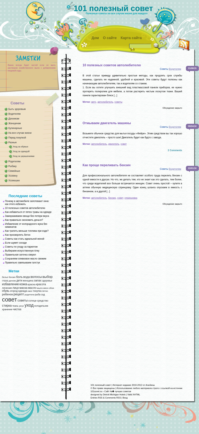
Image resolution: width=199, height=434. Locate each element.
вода (26, 276)
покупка (37, 291)
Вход (125, 398)
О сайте (110, 38)
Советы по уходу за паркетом (21, 246)
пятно (45, 291)
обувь (5, 290)
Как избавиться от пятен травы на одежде (28, 212)
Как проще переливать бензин (107, 165)
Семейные (14, 171)
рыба (37, 294)
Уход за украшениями (23, 156)
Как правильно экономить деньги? (24, 220)
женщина (28, 280)
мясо (45, 288)
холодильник (41, 305)
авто (93, 102)
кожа (23, 284)
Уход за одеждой (21, 151)
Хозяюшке (14, 180)
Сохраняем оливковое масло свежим (25, 258)
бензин (12, 277)
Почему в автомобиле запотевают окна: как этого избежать (27, 202)
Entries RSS (96, 398)
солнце (32, 300)
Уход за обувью (20, 146)
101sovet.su (96, 391)
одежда (22, 290)
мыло (40, 288)
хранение (7, 309)
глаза (5, 280)
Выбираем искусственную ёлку (22, 250)
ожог (30, 291)
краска (32, 284)
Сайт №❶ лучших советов (117, 391)
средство (42, 300)
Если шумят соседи (16, 242)
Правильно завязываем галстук (22, 262)
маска (23, 287)
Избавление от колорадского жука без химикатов (26, 225)
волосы (36, 277)
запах (37, 280)
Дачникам (13, 118)
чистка (17, 309)
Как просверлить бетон (17, 234)
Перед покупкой (17, 137)
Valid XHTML (133, 394)
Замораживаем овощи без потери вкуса (27, 216)
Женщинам (14, 123)
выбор (47, 277)
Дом (95, 38)
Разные (12, 142)
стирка (7, 305)
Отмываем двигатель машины (107, 123)
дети (19, 280)
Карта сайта (131, 38)
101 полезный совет (113, 8)
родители (29, 294)
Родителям (14, 161)
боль (19, 276)
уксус (21, 306)
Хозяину (13, 175)
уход (28, 305)
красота (41, 284)
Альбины (150, 385)
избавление (10, 284)
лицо (16, 287)
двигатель (113, 144)
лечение (7, 287)
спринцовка (131, 198)
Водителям (14, 113)
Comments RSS (113, 398)
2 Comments (175, 150)
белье (5, 277)
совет (9, 299)
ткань (15, 305)
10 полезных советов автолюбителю (25, 208)
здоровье (47, 280)
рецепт (19, 294)
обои (51, 288)
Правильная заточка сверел (20, 254)
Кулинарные (15, 128)
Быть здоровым (17, 109)
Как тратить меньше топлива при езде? (27, 230)
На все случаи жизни (19, 133)
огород (14, 291)
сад (43, 294)
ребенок (7, 294)
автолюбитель (105, 102)
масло (32, 287)
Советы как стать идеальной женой (24, 238)
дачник (12, 280)
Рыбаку (12, 166)
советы (23, 300)
